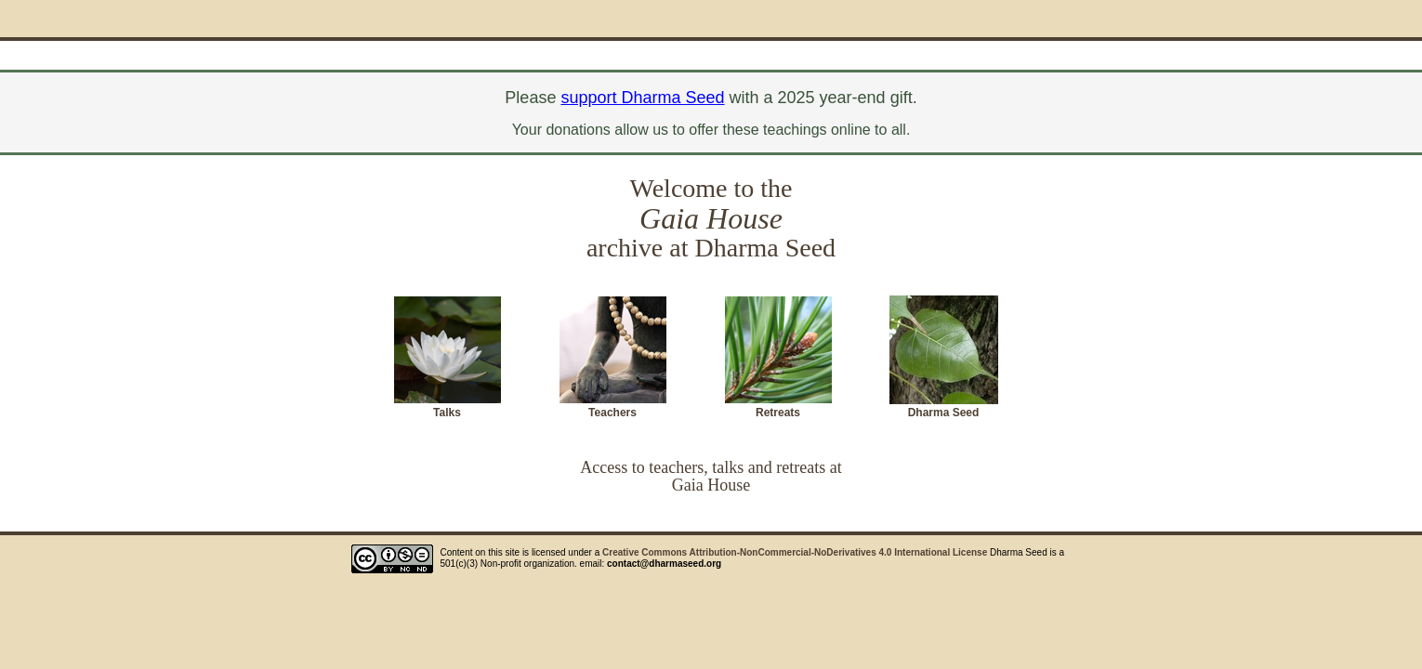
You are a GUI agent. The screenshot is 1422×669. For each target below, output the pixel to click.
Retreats (778, 412)
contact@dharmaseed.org (664, 563)
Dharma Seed (944, 412)
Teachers (612, 412)
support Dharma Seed (642, 97)
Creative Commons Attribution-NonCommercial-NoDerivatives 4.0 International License (794, 552)
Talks (447, 412)
